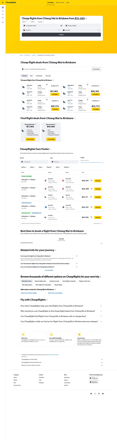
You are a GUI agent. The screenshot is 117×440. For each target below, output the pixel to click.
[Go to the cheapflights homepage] (12, 2)
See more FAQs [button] (49, 270)
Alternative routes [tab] (26, 281)
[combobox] (25, 22)
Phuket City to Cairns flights (55, 293)
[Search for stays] (3, 11)
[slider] (103, 162)
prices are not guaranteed (53, 354)
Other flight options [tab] (27, 284)
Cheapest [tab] (24, 75)
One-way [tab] (48, 75)
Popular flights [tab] (58, 284)
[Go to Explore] (3, 17)
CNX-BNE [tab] (61, 239)
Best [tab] (31, 75)
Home (21, 55)
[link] (30, 139)
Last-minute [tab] (39, 75)
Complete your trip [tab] (54, 281)
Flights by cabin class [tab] (84, 281)
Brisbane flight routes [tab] (40, 281)
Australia (33, 55)
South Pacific (27, 55)
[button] (3, 2)
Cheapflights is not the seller (62, 359)
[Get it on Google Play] (93, 378)
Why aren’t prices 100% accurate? (62, 365)
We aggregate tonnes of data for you (62, 362)
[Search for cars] (3, 14)
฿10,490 (80, 18)
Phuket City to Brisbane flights (29, 293)
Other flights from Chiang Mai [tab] (43, 284)
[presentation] (86, 18)
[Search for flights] (3, 7)
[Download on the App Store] (93, 381)
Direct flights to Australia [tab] (69, 281)
